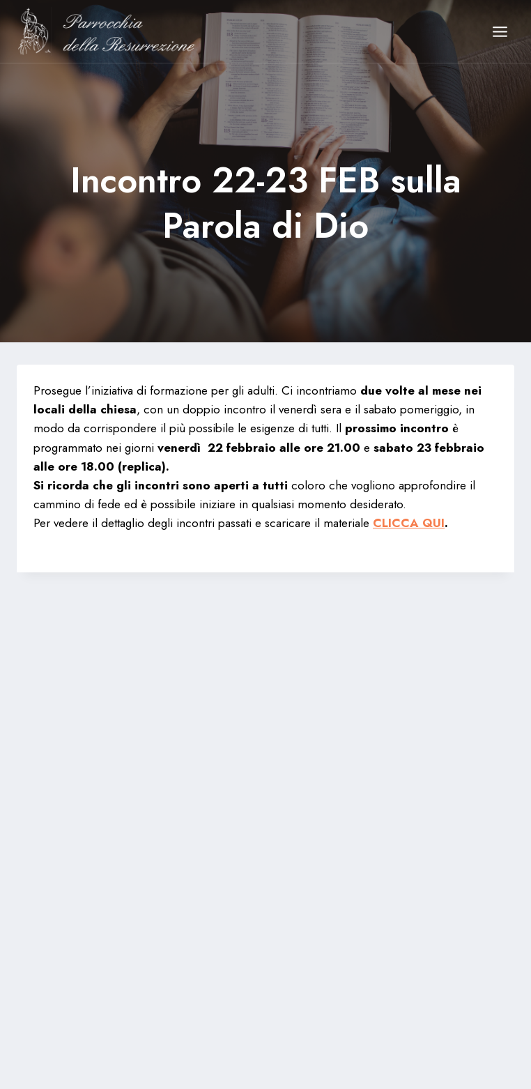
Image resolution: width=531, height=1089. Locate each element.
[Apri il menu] (499, 31)
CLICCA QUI (409, 523)
